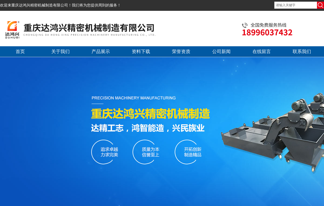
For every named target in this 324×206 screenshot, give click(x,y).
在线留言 (261, 51)
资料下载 (141, 51)
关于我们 (60, 51)
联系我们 (302, 51)
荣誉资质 (181, 51)
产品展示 (101, 51)
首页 (20, 51)
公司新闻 (221, 51)
